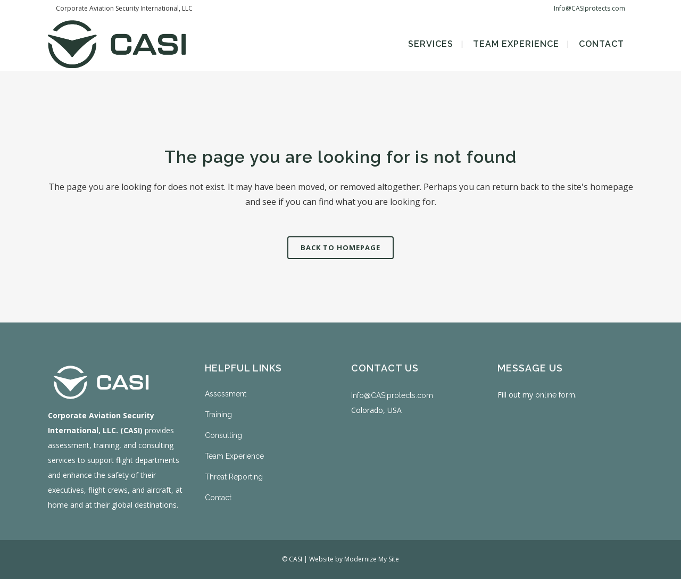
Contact (218, 497)
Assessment (225, 394)
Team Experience (234, 456)
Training (218, 414)
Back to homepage (340, 247)
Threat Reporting (234, 477)
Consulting (223, 435)
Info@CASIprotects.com (589, 8)
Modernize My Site (371, 559)
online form (555, 395)
